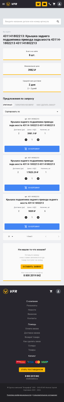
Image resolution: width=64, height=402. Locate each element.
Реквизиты (32, 305)
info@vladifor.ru (32, 378)
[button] (32, 112)
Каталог (32, 356)
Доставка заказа (32, 333)
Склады (32, 345)
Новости (32, 310)
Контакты (32, 318)
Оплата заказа (32, 328)
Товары (32, 350)
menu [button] (3, 4)
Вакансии (32, 314)
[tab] (9, 106)
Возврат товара (32, 337)
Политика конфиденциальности (19, 395)
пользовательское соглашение (45, 395)
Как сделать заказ (32, 341)
